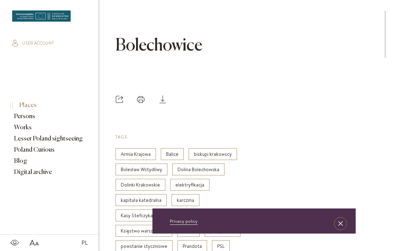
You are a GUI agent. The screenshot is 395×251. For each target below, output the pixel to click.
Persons (24, 116)
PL (84, 242)
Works (22, 127)
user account (33, 43)
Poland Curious (34, 150)
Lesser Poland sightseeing (48, 139)
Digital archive (32, 172)
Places (27, 105)
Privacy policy (184, 221)
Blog (20, 161)
